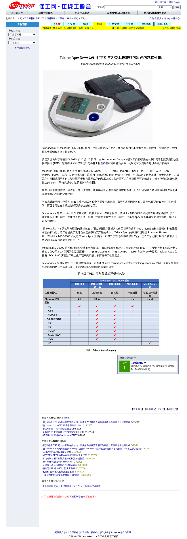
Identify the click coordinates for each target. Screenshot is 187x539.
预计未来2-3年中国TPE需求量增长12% (62, 425)
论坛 (161, 409)
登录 (177, 18)
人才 (161, 18)
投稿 (178, 28)
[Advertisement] (111, 41)
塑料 (103, 163)
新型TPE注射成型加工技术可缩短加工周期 (63, 432)
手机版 (170, 2)
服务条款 (95, 532)
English (177, 2)
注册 (173, 18)
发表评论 (137, 409)
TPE (69, 18)
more (66, 417)
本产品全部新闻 (22, 47)
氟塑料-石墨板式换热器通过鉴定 (58, 471)
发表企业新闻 (168, 28)
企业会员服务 (71, 532)
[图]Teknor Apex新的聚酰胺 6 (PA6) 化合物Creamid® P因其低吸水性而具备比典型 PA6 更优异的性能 (92, 448)
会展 (156, 18)
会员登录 (126, 532)
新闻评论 (150, 409)
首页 (19, 18)
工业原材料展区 (32, 18)
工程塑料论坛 (76, 496)
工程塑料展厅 (48, 18)
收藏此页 (172, 409)
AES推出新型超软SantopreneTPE (59, 435)
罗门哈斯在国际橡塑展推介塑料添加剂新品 (63, 458)
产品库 (61, 18)
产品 (151, 18)
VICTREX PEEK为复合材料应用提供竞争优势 (65, 455)
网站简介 (59, 532)
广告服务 (84, 532)
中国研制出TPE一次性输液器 (57, 428)
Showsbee (115, 532)
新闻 (76, 18)
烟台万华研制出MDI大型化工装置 (59, 468)
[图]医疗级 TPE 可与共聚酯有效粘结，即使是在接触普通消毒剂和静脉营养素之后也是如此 (86, 422)
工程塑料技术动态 (91, 486)
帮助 (166, 18)
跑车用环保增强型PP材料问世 (57, 462)
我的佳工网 (160, 2)
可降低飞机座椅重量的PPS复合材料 (60, 465)
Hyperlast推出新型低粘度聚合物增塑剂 (61, 475)
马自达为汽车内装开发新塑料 (57, 452)
